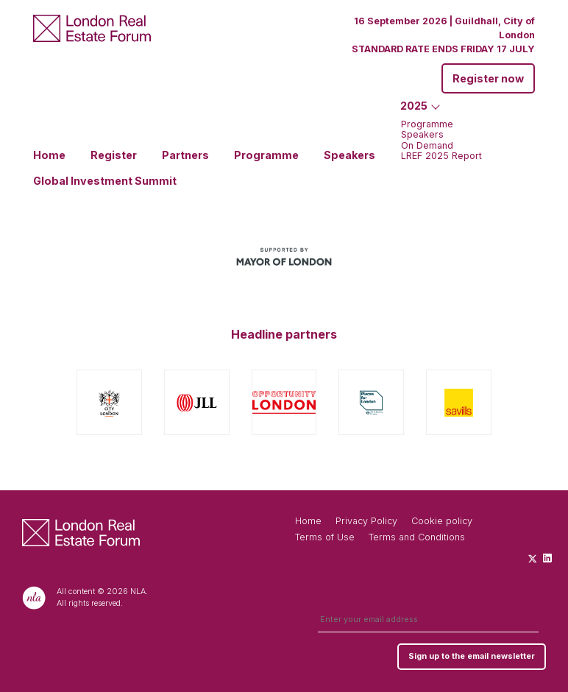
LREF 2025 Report (441, 156)
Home (49, 155)
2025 (413, 106)
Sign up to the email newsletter (471, 656)
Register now (488, 78)
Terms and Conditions (417, 537)
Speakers (349, 155)
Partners (185, 155)
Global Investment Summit (105, 181)
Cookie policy (441, 520)
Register (113, 155)
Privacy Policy (366, 520)
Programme (266, 155)
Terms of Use (325, 537)
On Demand (427, 146)
